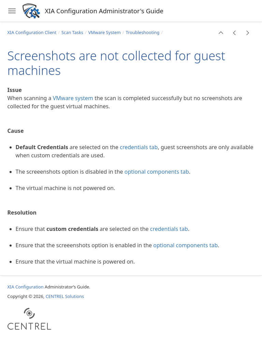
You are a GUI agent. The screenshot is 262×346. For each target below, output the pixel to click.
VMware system (73, 98)
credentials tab (139, 147)
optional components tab (157, 171)
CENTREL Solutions (65, 296)
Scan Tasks (72, 32)
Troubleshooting (143, 32)
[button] (221, 33)
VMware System (104, 32)
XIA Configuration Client (32, 32)
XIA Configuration (26, 287)
